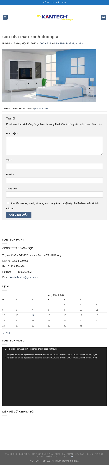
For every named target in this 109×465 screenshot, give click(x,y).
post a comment (41, 108)
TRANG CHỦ (11, 454)
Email (10, 174)
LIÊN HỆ (65, 456)
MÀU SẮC (79, 454)
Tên (9, 160)
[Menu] (5, 17)
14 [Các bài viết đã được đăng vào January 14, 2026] (33, 315)
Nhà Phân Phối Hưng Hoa (68, 43)
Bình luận (12, 133)
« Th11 (6, 333)
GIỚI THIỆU (24, 454)
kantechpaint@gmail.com (24, 277)
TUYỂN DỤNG (52, 456)
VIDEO (40, 456)
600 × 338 (45, 43)
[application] (54, 376)
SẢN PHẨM (67, 454)
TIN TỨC (99, 454)
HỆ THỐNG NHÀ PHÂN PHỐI (46, 454)
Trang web (11, 188)
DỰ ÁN (89, 454)
